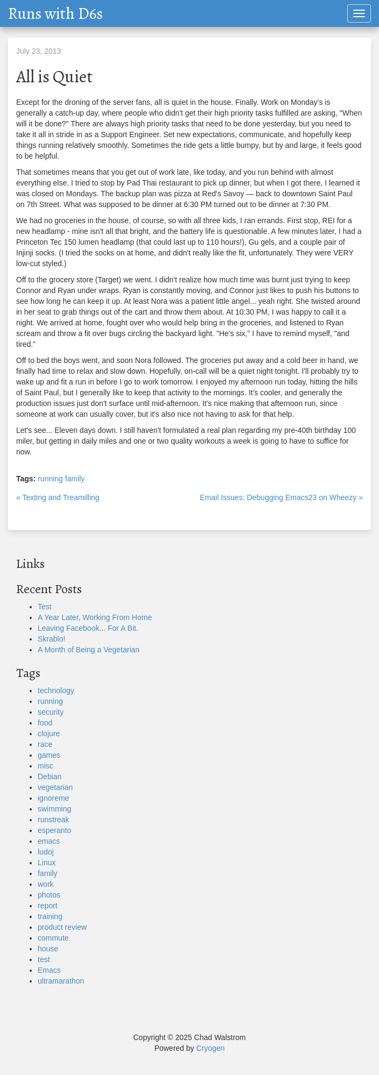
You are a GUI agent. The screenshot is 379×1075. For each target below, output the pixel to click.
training (50, 916)
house (48, 948)
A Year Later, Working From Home (95, 617)
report (48, 905)
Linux (46, 862)
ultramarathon (61, 981)
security (51, 712)
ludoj (46, 852)
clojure (49, 733)
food (45, 722)
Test (45, 606)
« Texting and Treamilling (58, 497)
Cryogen (210, 1048)
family (75, 478)
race (45, 744)
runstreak (53, 819)
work (46, 884)
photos (49, 895)
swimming (54, 809)
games (49, 755)
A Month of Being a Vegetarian (88, 649)
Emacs (49, 970)
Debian (49, 776)
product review (62, 927)
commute (53, 938)
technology (56, 690)
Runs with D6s (55, 13)
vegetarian (55, 787)
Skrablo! (51, 639)
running (50, 478)
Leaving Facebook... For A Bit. (88, 628)
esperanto (54, 830)
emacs (49, 841)
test (44, 959)
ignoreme (53, 798)
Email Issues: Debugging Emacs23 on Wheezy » (281, 497)
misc (45, 765)
